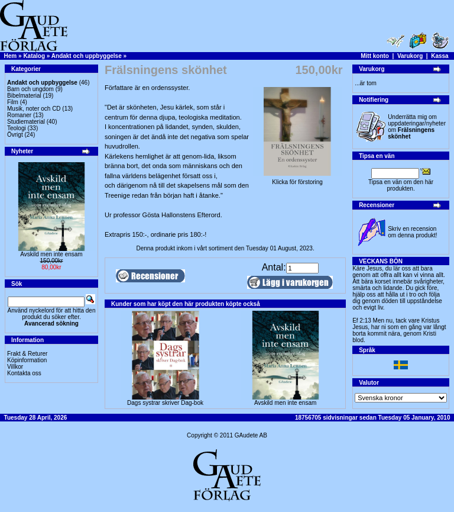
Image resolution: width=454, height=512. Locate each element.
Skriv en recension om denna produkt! (412, 232)
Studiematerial (26, 121)
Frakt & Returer (27, 353)
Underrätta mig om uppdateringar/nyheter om (417, 127)
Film (12, 102)
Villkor (15, 366)
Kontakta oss (24, 373)
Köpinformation (27, 360)
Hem (10, 56)
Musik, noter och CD (34, 108)
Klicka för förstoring (297, 179)
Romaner (19, 115)
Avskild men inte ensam (51, 254)
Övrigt (15, 134)
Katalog (34, 56)
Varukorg (410, 56)
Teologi (16, 128)
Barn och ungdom (30, 89)
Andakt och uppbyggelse (86, 56)
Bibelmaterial (24, 95)
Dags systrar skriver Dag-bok (165, 403)
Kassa (439, 56)
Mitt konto (375, 56)
